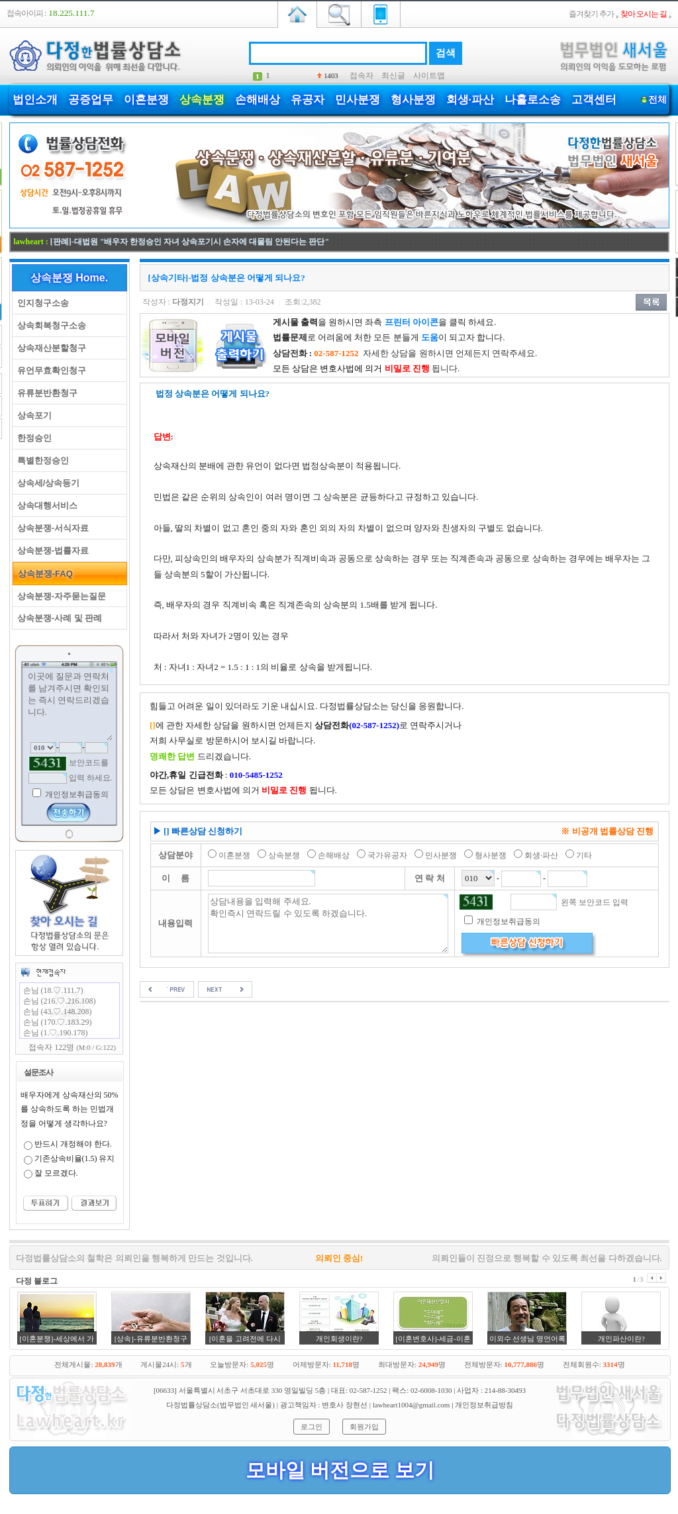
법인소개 (35, 99)
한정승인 (32, 438)
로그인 (311, 1427)
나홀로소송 (533, 99)
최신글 (393, 75)
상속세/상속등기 (46, 483)
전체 (657, 100)
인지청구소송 (41, 303)
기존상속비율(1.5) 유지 (74, 1158)
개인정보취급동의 (76, 794)
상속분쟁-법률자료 (51, 550)
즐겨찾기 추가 (591, 14)
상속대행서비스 (45, 505)
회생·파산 (470, 99)
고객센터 (593, 99)
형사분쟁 (413, 99)
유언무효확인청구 (49, 370)
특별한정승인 (41, 460)
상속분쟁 (201, 99)
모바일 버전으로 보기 (340, 1470)
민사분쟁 (357, 99)
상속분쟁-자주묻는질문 (60, 596)
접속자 (361, 75)
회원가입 (364, 1427)
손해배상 (257, 99)
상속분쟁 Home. (69, 277)
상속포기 (32, 415)
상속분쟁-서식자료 (51, 528)
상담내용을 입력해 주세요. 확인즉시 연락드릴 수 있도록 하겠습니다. (328, 923)
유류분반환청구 (45, 393)
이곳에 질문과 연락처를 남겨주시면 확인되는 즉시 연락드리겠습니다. (69, 705)
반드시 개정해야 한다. (73, 1144)
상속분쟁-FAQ (43, 574)
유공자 (307, 99)
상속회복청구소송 (49, 325)
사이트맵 (429, 75)
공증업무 (90, 99)
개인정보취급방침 (484, 1405)
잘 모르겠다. (56, 1173)
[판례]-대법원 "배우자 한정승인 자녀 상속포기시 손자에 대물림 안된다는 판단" (189, 241)
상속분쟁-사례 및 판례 (58, 618)
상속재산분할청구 (49, 348)
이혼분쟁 (146, 99)
